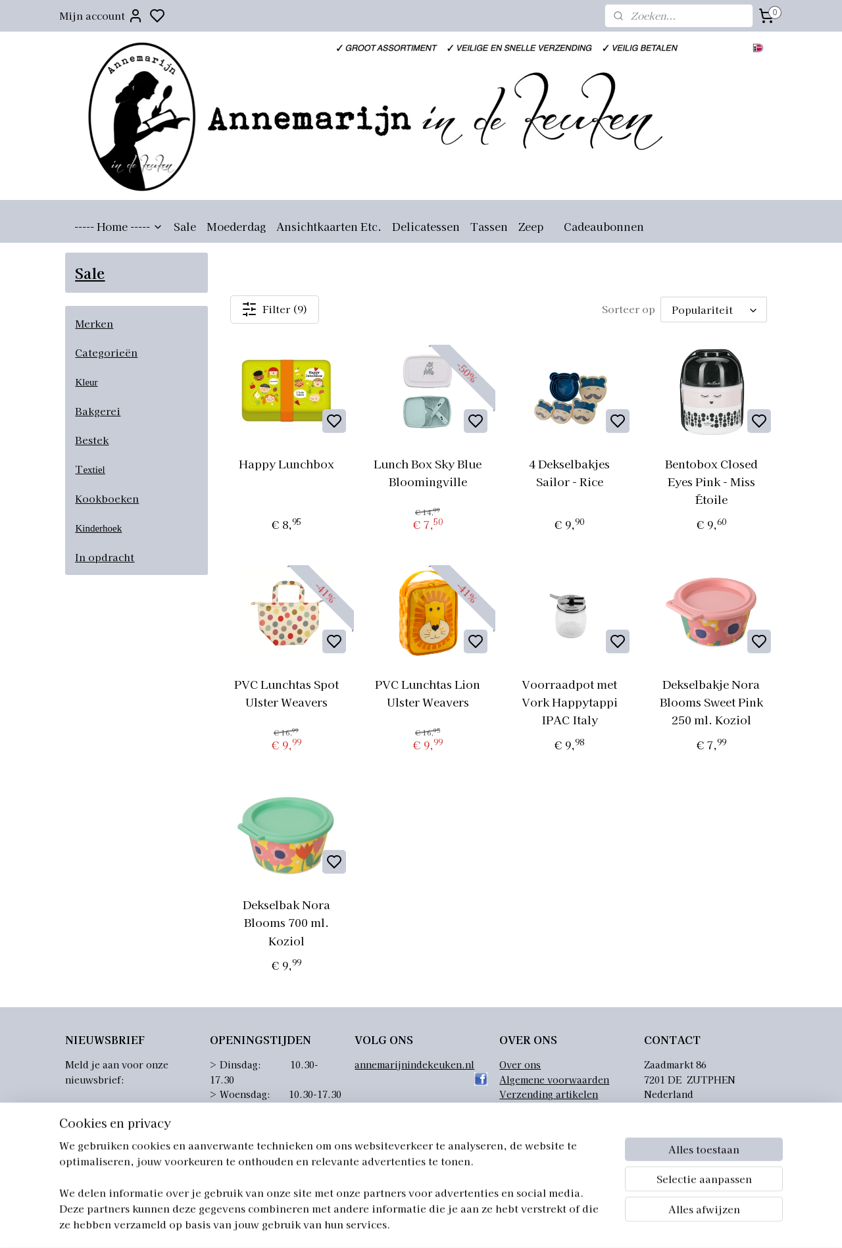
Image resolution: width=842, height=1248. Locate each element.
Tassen (489, 226)
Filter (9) (274, 309)
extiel (94, 469)
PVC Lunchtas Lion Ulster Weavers (427, 693)
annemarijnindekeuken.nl (414, 1064)
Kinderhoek (98, 528)
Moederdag (236, 226)
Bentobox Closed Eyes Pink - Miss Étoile (710, 481)
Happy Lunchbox (286, 463)
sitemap (481, 1223)
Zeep (530, 226)
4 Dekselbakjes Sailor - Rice (569, 472)
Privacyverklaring (541, 1123)
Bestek (92, 440)
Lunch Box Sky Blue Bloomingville (428, 472)
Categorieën (106, 352)
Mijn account (101, 16)
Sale (185, 226)
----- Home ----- (118, 226)
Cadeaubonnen (604, 226)
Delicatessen (426, 226)
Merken (94, 323)
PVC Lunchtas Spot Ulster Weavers (286, 693)
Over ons (520, 1064)
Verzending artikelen (548, 1094)
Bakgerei (97, 411)
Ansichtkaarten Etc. (329, 226)
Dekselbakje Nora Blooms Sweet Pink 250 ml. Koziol (710, 702)
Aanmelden (105, 1111)
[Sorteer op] (713, 309)
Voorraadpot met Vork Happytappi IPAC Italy (570, 702)
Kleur (86, 382)
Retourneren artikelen (551, 1108)
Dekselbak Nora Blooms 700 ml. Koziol (286, 922)
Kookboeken (107, 498)
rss (506, 1223)
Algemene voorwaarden (554, 1079)
